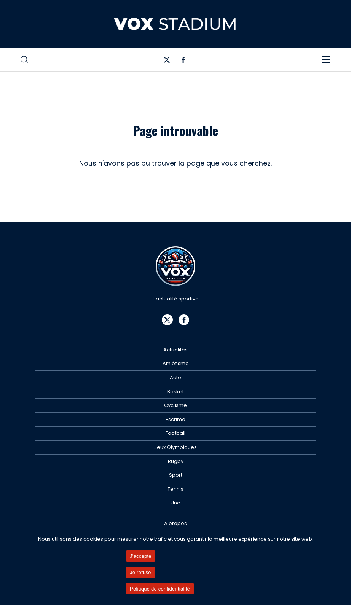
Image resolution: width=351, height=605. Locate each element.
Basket (175, 391)
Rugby (175, 461)
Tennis (175, 489)
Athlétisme (176, 363)
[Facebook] (183, 61)
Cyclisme (175, 405)
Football (175, 433)
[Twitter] (167, 61)
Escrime (175, 419)
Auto (175, 377)
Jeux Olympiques (175, 447)
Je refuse (140, 572)
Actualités (175, 349)
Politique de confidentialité (160, 589)
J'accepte (141, 556)
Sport (175, 475)
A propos (175, 523)
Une (175, 502)
